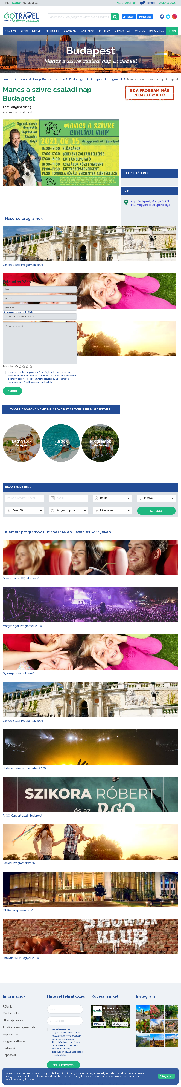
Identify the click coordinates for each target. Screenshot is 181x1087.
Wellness (87, 31)
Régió (24, 31)
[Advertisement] (149, 140)
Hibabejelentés (13, 1020)
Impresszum (11, 1034)
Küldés (12, 390)
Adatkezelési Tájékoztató (38, 382)
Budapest (96, 79)
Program (70, 31)
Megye (36, 31)
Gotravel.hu (111, 1008)
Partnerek (9, 1048)
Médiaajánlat (11, 1013)
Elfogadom (166, 1076)
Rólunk (7, 1006)
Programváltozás (14, 1041)
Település (52, 31)
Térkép (147, 3)
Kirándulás (122, 31)
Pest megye (77, 79)
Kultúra (104, 31)
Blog (172, 31)
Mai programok (126, 2)
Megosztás (120, 1024)
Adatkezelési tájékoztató (19, 1027)
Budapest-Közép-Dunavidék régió (41, 79)
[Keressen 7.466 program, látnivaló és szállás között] (79, 16)
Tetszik (99, 1024)
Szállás (10, 31)
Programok (115, 79)
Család (140, 31)
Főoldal (8, 79)
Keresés (156, 510)
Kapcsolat (9, 1055)
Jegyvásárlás (167, 2)
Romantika (156, 31)
